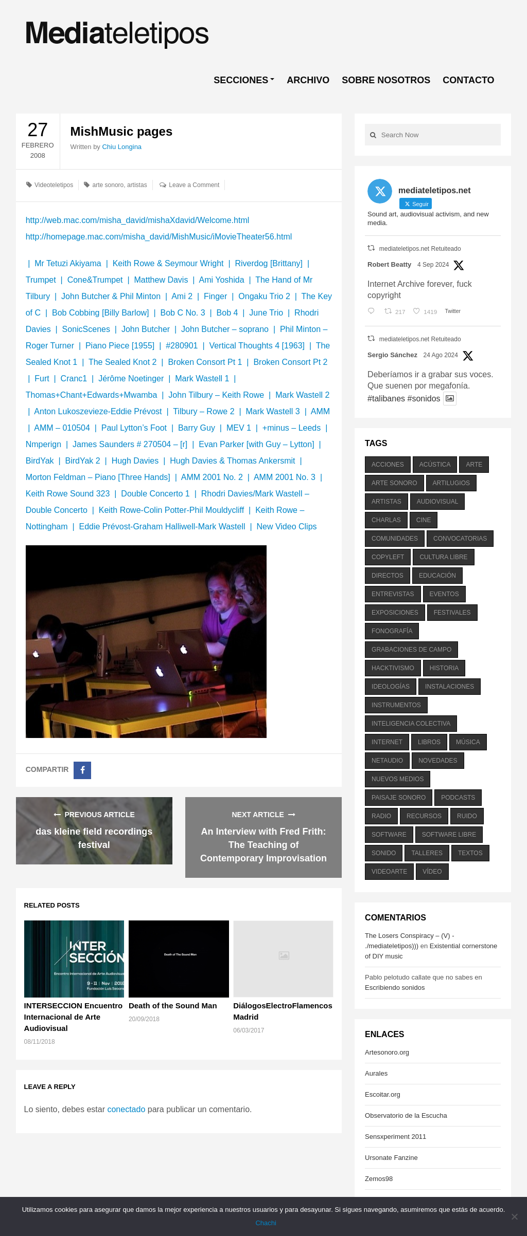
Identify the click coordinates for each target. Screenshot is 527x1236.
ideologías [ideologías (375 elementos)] (391, 686)
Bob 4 (227, 312)
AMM (320, 411)
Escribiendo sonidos (395, 987)
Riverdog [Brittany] (269, 263)
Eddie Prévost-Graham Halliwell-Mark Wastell (162, 526)
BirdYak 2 (82, 460)
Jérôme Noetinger (131, 378)
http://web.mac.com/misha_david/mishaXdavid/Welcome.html (138, 220)
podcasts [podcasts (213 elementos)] (458, 797)
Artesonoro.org (387, 1052)
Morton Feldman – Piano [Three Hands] (98, 477)
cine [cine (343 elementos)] (423, 520)
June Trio (266, 312)
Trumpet (41, 279)
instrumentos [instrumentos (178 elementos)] (396, 705)
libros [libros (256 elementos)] (429, 742)
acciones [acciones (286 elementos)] (388, 464)
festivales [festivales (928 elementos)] (452, 612)
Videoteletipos (53, 185)
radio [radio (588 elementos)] (381, 816)
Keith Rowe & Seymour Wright (168, 263)
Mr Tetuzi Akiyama (67, 263)
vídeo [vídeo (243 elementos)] (432, 871)
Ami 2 (181, 296)
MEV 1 (238, 427)
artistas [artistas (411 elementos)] (386, 501)
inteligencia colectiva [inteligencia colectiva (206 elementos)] (411, 723)
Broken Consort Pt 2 (290, 362)
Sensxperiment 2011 (395, 1136)
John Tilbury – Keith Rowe (216, 395)
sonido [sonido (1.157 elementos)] (384, 853)
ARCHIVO (308, 80)
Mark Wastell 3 (273, 411)
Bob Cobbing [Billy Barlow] (100, 312)
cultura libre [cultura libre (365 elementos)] (443, 557)
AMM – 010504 (62, 427)
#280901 (182, 345)
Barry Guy (196, 427)
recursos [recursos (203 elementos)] (424, 816)
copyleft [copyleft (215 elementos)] (388, 557)
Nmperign (43, 444)
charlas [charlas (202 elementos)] (386, 520)
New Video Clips (286, 526)
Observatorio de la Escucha (406, 1115)
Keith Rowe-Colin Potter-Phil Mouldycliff (171, 510)
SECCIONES (241, 80)
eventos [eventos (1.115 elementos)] (444, 594)
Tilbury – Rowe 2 (203, 411)
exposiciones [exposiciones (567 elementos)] (395, 612)
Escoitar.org (382, 1094)
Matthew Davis (161, 279)
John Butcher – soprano (225, 329)
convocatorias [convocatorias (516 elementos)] (460, 538)
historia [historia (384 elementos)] (444, 668)
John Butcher (145, 329)
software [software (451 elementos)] (389, 834)
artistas (137, 185)
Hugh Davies (135, 460)
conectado (126, 1109)
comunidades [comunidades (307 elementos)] (395, 538)
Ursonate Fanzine (391, 1157)
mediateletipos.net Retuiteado (420, 248)
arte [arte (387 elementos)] (474, 464)
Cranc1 (74, 378)
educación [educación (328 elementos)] (437, 575)
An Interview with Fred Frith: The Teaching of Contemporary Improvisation (263, 844)
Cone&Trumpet (95, 279)
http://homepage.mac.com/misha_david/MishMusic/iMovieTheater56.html (159, 236)
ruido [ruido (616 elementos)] (467, 816)
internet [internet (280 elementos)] (387, 742)
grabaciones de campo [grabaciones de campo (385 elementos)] (411, 649)
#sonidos (423, 398)
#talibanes (386, 398)
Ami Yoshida (221, 279)
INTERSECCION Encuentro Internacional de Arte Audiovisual (73, 1016)
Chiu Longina (122, 147)
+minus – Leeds (291, 427)
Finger (215, 296)
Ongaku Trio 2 (264, 296)
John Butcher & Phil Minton (111, 296)
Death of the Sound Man (173, 1005)
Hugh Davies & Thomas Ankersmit (232, 460)
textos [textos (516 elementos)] (470, 853)
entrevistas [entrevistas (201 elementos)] (393, 594)
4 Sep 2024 (433, 264)
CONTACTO (468, 80)
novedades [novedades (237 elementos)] (437, 760)
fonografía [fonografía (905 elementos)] (392, 631)
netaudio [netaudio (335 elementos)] (387, 760)
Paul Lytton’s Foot (134, 427)
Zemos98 (379, 1179)
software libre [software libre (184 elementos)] (449, 834)
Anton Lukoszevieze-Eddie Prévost (98, 411)
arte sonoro (108, 185)
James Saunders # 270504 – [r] (130, 444)
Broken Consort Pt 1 (205, 362)
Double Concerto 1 (155, 493)
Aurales (376, 1073)
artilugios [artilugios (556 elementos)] (451, 483)
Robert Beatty (389, 264)
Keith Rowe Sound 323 (68, 493)
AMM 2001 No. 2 (212, 477)
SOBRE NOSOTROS (386, 80)
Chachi (266, 1223)
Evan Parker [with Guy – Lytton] (256, 444)
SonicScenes (86, 329)
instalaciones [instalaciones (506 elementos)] (449, 686)
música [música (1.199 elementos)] (468, 742)
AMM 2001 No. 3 (284, 477)
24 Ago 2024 (441, 355)
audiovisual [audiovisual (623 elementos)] (438, 501)
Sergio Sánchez (392, 355)
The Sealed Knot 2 (123, 362)
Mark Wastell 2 (302, 395)
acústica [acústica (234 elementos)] (435, 464)
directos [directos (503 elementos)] (387, 575)
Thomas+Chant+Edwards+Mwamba (93, 395)
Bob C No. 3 (182, 312)
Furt (41, 378)
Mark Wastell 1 (202, 378)
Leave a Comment (194, 185)
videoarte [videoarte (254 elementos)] (389, 871)
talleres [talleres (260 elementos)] (426, 853)
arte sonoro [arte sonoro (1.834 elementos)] (394, 483)
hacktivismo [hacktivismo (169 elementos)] (393, 668)
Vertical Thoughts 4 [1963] (257, 345)
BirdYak (40, 460)
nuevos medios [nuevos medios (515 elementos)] (398, 779)
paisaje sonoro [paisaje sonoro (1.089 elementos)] (399, 797)
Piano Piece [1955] (119, 345)
